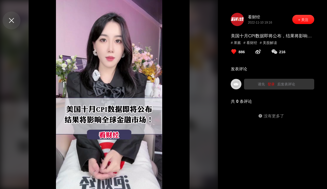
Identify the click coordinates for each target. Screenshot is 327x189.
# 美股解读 (268, 43)
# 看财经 (250, 43)
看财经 (254, 17)
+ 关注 (303, 20)
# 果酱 (236, 43)
